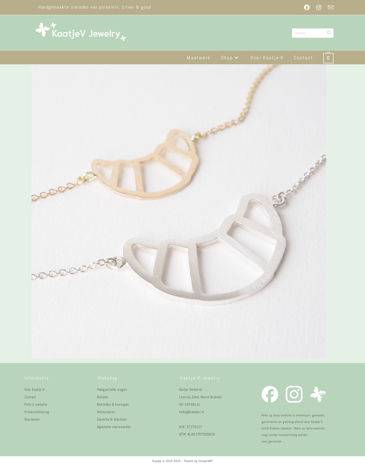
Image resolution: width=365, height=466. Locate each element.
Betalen (102, 397)
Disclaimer (32, 419)
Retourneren (106, 411)
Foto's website (36, 404)
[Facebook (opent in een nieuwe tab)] (307, 7)
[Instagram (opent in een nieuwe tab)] (318, 7)
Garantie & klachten (112, 419)
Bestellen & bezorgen (113, 404)
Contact (30, 397)
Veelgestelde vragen (112, 389)
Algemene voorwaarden (114, 426)
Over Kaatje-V (34, 389)
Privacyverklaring (37, 411)
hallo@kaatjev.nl (191, 411)
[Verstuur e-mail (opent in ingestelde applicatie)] (329, 7)
